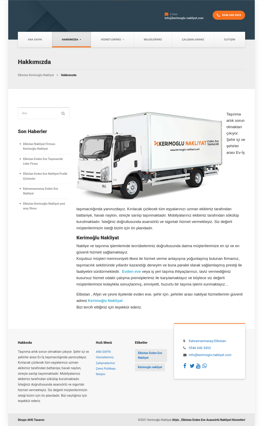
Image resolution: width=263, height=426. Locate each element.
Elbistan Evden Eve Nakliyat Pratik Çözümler (45, 177)
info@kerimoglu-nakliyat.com (210, 355)
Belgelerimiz (153, 39)
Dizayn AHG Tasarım (31, 419)
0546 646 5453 (228, 16)
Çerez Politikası (106, 368)
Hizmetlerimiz (111, 39)
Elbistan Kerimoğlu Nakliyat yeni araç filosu (44, 206)
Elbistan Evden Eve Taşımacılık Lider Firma (43, 162)
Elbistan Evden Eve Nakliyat (150, 355)
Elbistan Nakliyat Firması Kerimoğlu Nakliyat (39, 147)
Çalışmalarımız (193, 39)
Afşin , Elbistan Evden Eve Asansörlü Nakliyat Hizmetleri (208, 419)
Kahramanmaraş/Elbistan (207, 341)
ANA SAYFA (35, 39)
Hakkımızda (70, 39)
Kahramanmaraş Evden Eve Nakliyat (40, 191)
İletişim (229, 39)
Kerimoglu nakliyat (150, 367)
